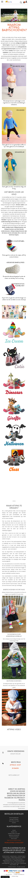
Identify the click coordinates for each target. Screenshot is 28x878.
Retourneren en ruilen (14, 821)
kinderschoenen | (6, 856)
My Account (9, 874)
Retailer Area (14, 832)
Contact (14, 830)
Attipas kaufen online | (15, 863)
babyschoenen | (14, 856)
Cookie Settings (5, 877)
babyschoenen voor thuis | (10, 862)
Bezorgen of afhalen (14, 819)
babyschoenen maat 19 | (8, 860)
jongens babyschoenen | (16, 857)
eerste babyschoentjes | (18, 859)
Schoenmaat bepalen (14, 837)
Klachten (14, 822)
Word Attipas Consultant (14, 843)
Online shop (15, 876)
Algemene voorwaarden (14, 835)
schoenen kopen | (22, 856)
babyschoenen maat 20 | (19, 860)
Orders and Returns (19, 874)
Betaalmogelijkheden (14, 817)
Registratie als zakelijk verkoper (14, 840)
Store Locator (14, 838)
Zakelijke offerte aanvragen (14, 833)
